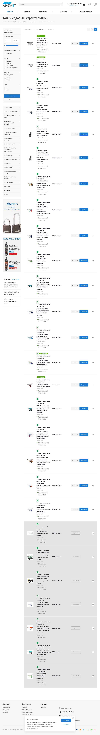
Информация (26, 704)
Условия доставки (27, 712)
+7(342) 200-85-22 (76, 4)
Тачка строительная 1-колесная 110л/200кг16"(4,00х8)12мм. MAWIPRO (43, 259)
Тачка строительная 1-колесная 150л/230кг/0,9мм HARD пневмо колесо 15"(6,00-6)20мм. (43, 360)
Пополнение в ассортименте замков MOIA (11, 301)
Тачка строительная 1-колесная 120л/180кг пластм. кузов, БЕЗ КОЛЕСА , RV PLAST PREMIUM (43, 626)
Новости (5, 712)
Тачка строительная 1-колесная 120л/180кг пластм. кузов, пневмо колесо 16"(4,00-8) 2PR (44, 650)
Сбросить (12, 100)
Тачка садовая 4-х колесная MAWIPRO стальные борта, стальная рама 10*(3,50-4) (43, 555)
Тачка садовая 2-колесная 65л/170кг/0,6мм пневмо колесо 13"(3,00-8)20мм (43, 109)
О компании (6, 707)
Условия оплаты (27, 709)
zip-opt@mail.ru (67, 716)
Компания (6, 704)
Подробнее (66, 724)
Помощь (24, 707)
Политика (6, 709)
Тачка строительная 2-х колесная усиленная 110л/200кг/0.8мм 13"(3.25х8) (43, 483)
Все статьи (15, 279)
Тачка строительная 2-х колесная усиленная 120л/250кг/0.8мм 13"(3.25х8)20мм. (43, 507)
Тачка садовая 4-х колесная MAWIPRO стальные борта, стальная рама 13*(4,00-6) (43, 578)
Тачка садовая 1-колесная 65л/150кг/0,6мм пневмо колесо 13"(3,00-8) (43, 86)
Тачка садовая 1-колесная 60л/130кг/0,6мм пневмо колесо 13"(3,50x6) (43, 531)
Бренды (43, 707)
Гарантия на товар (27, 714)
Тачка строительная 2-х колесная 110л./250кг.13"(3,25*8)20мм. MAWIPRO (43, 673)
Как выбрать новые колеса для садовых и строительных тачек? (10, 285)
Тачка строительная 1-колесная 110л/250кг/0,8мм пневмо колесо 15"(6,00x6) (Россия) (43, 602)
